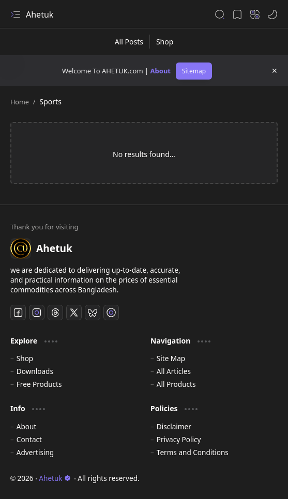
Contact (29, 439)
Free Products (39, 384)
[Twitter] (74, 312)
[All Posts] (129, 42)
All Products (176, 384)
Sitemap (194, 71)
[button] (15, 14)
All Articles (174, 371)
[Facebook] (18, 312)
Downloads (35, 371)
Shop (25, 358)
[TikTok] (111, 312)
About (160, 70)
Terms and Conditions (193, 452)
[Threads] (55, 312)
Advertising (35, 452)
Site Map (171, 358)
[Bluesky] (92, 312)
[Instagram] (36, 312)
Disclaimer (174, 426)
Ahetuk (39, 14)
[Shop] (164, 42)
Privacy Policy (179, 439)
